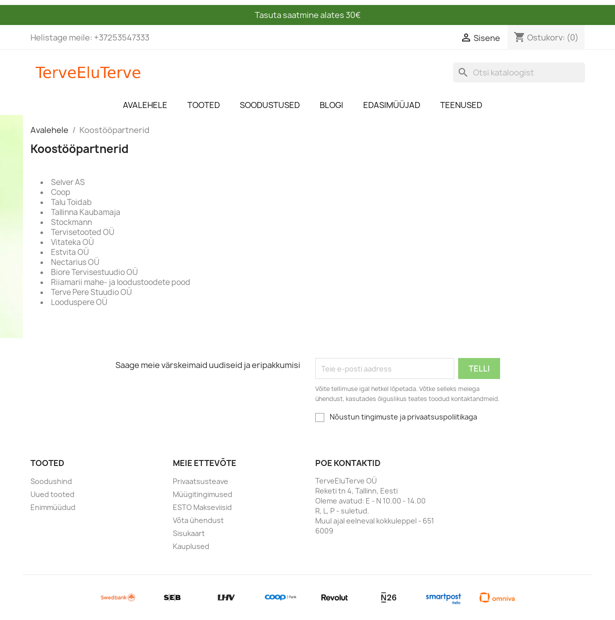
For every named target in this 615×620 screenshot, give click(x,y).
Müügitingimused (202, 494)
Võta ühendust (198, 520)
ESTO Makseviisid (202, 507)
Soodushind (51, 481)
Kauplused (191, 546)
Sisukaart (189, 533)
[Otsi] (519, 72)
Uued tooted (52, 494)
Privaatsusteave (200, 481)
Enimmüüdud (52, 507)
